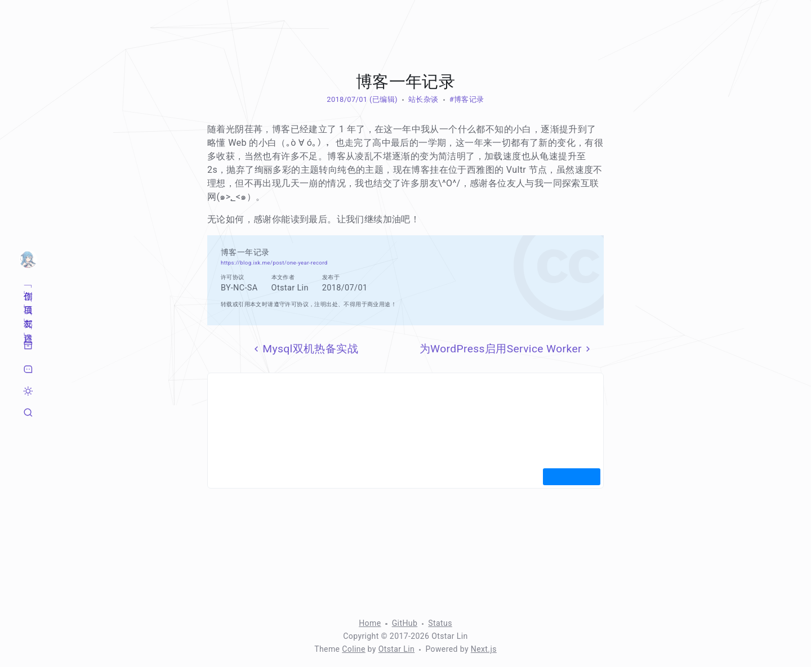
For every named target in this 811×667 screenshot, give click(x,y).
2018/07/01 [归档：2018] (347, 99)
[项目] (28, 299)
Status (440, 623)
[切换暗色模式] (28, 391)
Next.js (484, 648)
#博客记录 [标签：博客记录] (466, 99)
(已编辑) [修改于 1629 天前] (382, 99)
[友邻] (28, 313)
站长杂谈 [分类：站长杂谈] (423, 99)
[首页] (28, 258)
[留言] (28, 369)
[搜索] (28, 412)
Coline (353, 648)
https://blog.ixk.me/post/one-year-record (274, 262)
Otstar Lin (396, 648)
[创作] (28, 285)
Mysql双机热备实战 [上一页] (304, 348)
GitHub (405, 623)
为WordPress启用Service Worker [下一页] (506, 348)
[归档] (28, 345)
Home (370, 623)
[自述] (28, 327)
